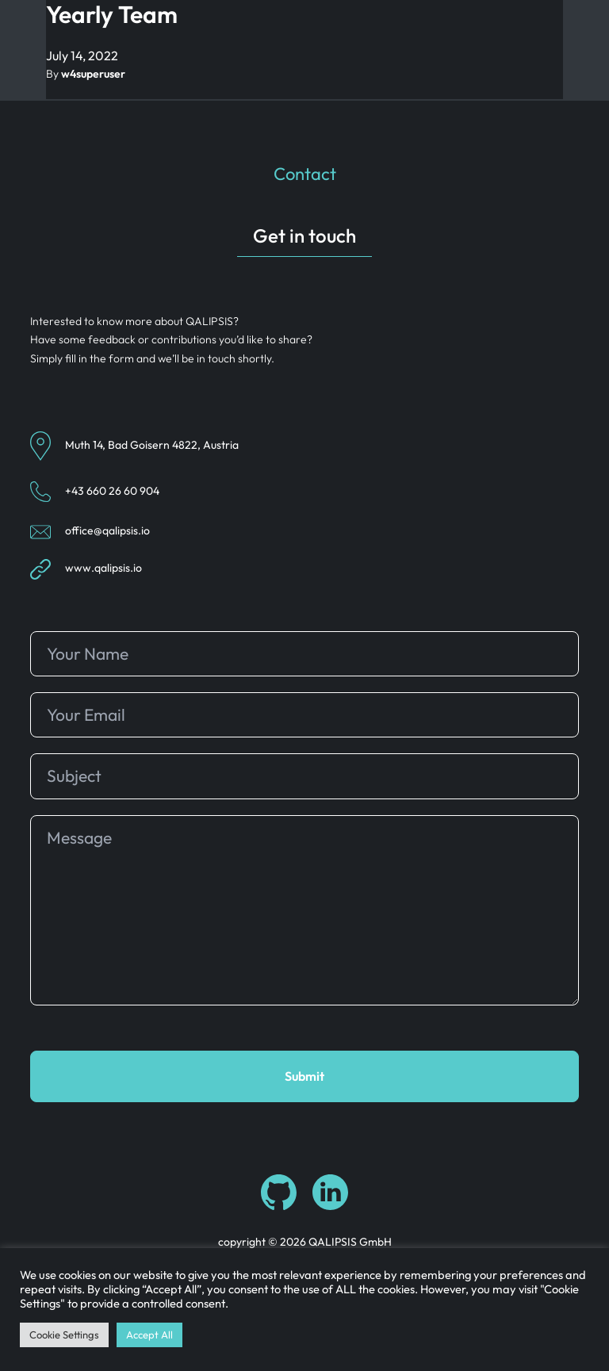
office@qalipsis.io (107, 530)
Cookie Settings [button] (64, 1334)
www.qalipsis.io (103, 568)
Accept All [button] (149, 1334)
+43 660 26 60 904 (112, 491)
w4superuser (93, 74)
